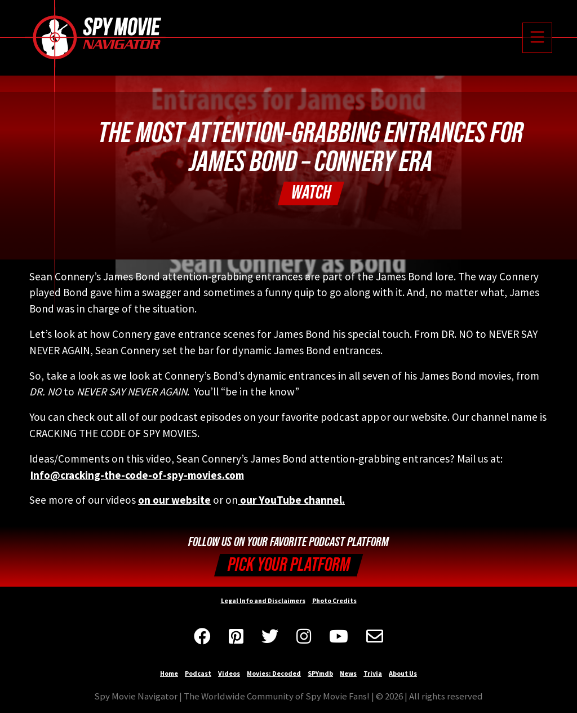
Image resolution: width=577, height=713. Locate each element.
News (348, 673)
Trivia (372, 673)
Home (169, 673)
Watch (311, 192)
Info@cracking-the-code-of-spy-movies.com (137, 475)
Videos (229, 673)
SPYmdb (320, 673)
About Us (403, 673)
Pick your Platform (289, 565)
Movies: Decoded (274, 673)
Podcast (198, 673)
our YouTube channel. (291, 500)
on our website (174, 500)
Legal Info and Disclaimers (263, 600)
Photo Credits (334, 600)
